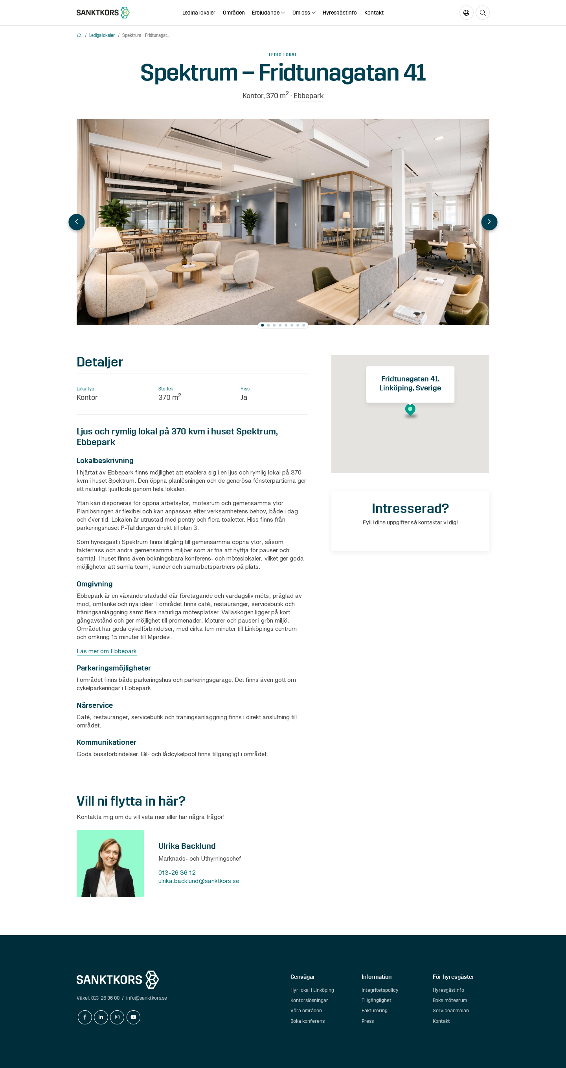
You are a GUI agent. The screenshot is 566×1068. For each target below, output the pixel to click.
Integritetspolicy (380, 990)
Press (368, 1021)
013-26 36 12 (177, 872)
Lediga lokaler (198, 12)
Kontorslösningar (309, 1000)
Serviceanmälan (451, 1010)
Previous (76, 222)
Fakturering (375, 1010)
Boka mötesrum (450, 1000)
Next (489, 222)
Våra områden (306, 1010)
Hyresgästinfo (340, 12)
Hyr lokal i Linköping (312, 990)
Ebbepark (308, 96)
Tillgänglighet (376, 1000)
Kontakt (374, 12)
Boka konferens (307, 1021)
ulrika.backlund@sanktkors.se (198, 880)
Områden (234, 12)
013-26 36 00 (105, 998)
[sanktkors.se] (103, 12)
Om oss (301, 12)
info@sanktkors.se (146, 998)
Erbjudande (265, 12)
